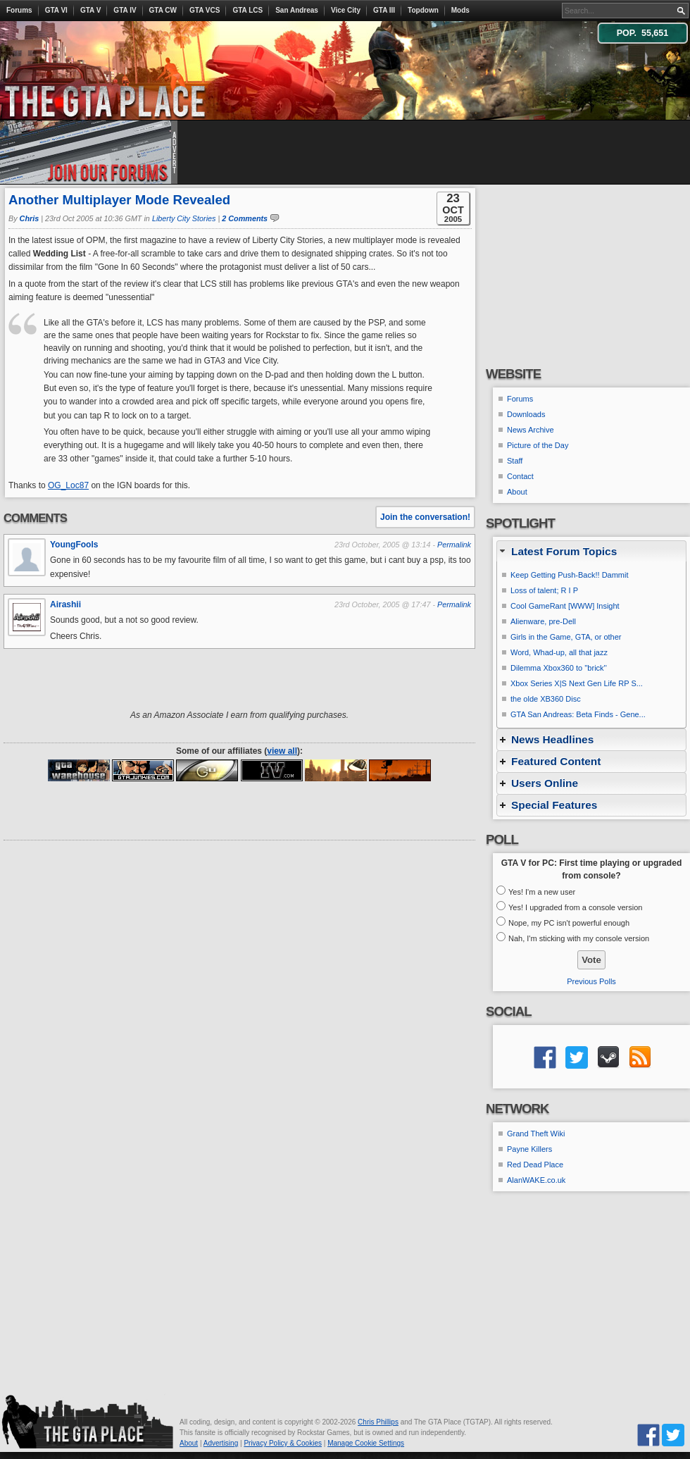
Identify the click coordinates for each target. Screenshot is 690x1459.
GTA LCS (247, 10)
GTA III (384, 10)
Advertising (220, 1443)
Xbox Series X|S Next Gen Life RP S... (576, 683)
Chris (29, 218)
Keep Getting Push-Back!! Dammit (569, 575)
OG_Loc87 (68, 485)
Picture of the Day (537, 445)
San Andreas (296, 10)
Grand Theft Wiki (536, 1133)
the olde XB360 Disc (545, 699)
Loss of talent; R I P (544, 590)
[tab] (591, 551)
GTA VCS (204, 10)
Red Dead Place (535, 1164)
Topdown (423, 10)
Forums (19, 10)
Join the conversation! (425, 517)
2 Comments (245, 218)
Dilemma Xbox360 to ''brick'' (558, 668)
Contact (520, 476)
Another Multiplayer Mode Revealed (119, 199)
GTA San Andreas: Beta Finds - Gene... (578, 714)
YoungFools (74, 545)
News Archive (530, 430)
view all (282, 751)
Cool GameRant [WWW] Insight (565, 606)
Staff (514, 461)
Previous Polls (591, 981)
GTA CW (163, 10)
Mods (460, 10)
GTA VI (56, 10)
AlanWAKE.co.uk (536, 1180)
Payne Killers (529, 1149)
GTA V (90, 10)
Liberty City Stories (184, 218)
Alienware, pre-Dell (543, 621)
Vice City (345, 10)
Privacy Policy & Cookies (283, 1443)
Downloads (526, 414)
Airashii (65, 604)
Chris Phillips (378, 1422)
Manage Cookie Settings (365, 1443)
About (517, 492)
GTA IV (124, 10)
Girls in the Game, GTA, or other (566, 637)
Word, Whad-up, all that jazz (559, 652)
